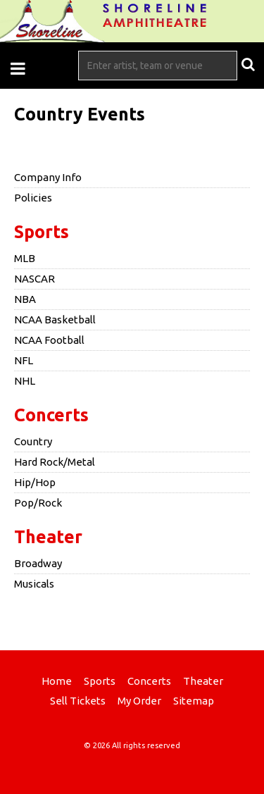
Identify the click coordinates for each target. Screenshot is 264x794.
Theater (48, 537)
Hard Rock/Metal (54, 462)
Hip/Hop (35, 482)
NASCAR (34, 279)
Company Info (48, 177)
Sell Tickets (78, 701)
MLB (24, 258)
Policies (33, 198)
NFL (23, 360)
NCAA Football (49, 340)
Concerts (51, 415)
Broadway (38, 563)
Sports (41, 232)
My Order (139, 701)
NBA (25, 299)
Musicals (34, 584)
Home (57, 681)
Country (33, 441)
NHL (24, 381)
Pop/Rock (38, 503)
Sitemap (193, 701)
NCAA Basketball (55, 319)
